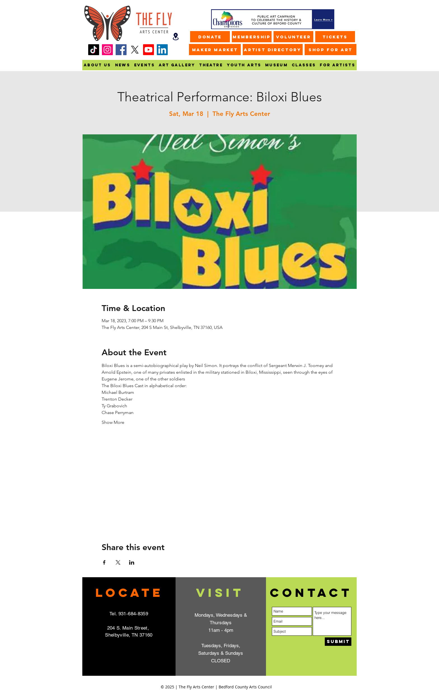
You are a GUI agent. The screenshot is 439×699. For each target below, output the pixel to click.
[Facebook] (121, 49)
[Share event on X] (118, 562)
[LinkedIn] (162, 49)
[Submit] (338, 641)
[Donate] (210, 36)
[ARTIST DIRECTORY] (273, 49)
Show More (113, 422)
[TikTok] (93, 49)
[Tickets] (335, 36)
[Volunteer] (293, 36)
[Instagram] (107, 49)
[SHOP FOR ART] (330, 49)
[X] (134, 49)
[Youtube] (148, 49)
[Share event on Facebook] (104, 562)
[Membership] (252, 36)
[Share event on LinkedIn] (131, 562)
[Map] (175, 36)
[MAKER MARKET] (215, 49)
